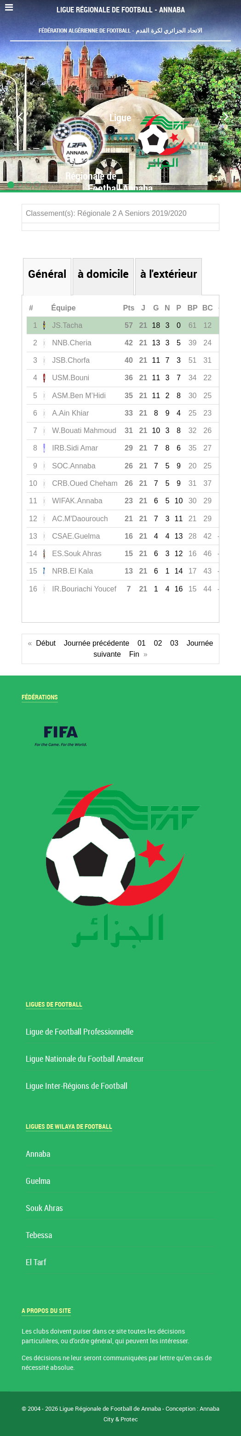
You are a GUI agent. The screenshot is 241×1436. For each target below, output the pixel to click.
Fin (134, 654)
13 (156, 343)
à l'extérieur (168, 274)
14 (179, 571)
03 (174, 643)
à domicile (103, 274)
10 (156, 430)
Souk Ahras (44, 1208)
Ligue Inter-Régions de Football (76, 1086)
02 (158, 643)
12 (179, 554)
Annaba (38, 1154)
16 (179, 589)
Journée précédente (96, 643)
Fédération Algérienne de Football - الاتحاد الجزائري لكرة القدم (120, 30)
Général (47, 274)
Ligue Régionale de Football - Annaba (121, 10)
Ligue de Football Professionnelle (79, 1032)
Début (46, 643)
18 (156, 325)
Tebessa (39, 1235)
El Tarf (36, 1262)
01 (142, 643)
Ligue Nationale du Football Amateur (85, 1059)
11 (156, 360)
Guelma (38, 1181)
